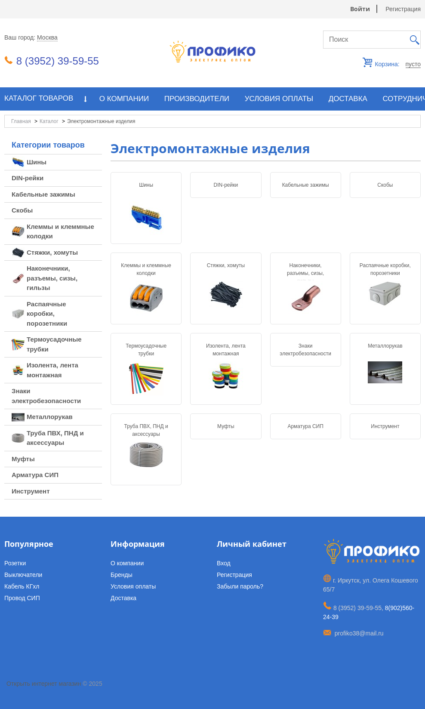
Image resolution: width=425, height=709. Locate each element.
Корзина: (397, 64)
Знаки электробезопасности (305, 350)
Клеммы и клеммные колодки (146, 269)
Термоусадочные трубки (146, 350)
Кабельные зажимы (305, 185)
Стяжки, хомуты (226, 265)
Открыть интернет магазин (43, 683)
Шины (146, 185)
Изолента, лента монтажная (226, 350)
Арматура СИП (305, 426)
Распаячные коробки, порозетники (385, 269)
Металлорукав (385, 346)
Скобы (385, 185)
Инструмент (385, 426)
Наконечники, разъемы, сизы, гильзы (305, 273)
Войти (360, 9)
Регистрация (403, 9)
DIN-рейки (226, 185)
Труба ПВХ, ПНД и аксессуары (146, 430)
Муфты (225, 426)
